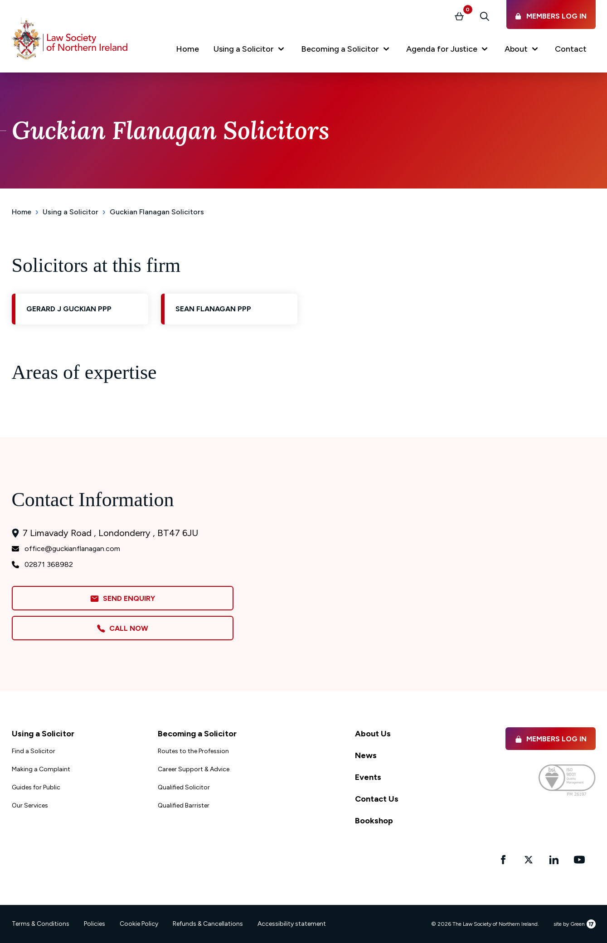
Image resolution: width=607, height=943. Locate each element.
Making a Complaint (41, 769)
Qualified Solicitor (184, 787)
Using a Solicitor (70, 212)
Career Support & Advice (193, 769)
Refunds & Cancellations (208, 924)
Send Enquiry (122, 599)
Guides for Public (36, 787)
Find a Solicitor (33, 751)
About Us (373, 734)
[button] (250, 51)
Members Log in (551, 739)
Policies (94, 924)
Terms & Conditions (40, 924)
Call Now (122, 628)
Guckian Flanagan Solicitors (157, 212)
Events (368, 777)
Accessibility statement (291, 924)
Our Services (30, 805)
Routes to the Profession (193, 751)
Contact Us (376, 799)
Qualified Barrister (183, 805)
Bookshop (374, 821)
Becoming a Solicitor (197, 734)
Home (21, 212)
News (366, 755)
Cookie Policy (139, 924)
